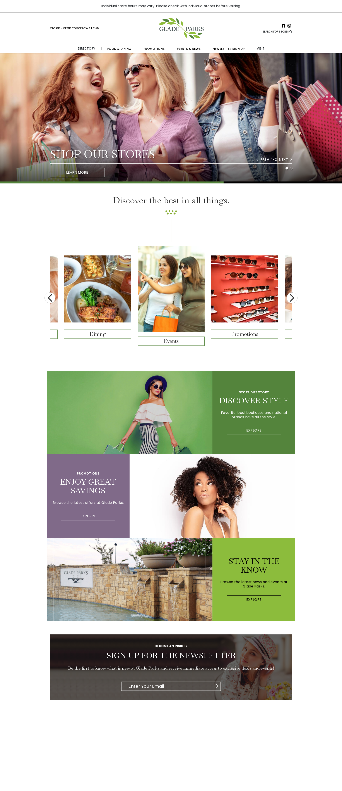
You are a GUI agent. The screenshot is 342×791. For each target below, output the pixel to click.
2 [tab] (291, 168)
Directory (86, 48)
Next (292, 297)
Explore (254, 430)
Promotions (244, 334)
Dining (97, 334)
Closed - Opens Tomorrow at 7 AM (74, 28)
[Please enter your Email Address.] (170, 686)
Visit (260, 48)
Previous (49, 297)
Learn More (77, 172)
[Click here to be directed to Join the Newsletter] (216, 686)
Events (171, 341)
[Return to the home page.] (180, 28)
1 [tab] (287, 168)
